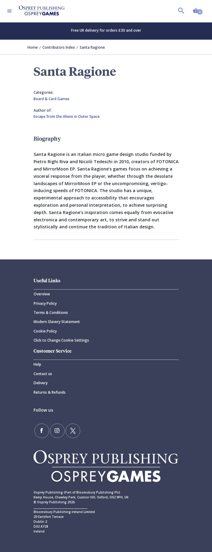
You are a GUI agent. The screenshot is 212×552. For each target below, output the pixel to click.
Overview (42, 294)
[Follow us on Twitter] (73, 431)
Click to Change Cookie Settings (61, 340)
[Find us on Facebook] (41, 431)
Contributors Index (58, 47)
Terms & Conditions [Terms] (51, 312)
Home (32, 47)
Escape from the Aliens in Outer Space (67, 116)
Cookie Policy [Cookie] (45, 331)
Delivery (41, 382)
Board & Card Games (52, 98)
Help (37, 364)
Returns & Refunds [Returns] (50, 392)
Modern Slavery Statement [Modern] (57, 321)
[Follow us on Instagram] (57, 431)
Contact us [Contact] (43, 373)
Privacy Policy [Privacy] (45, 303)
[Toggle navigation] (9, 11)
